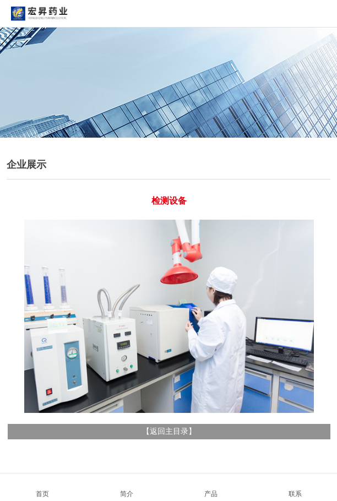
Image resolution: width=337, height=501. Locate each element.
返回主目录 (169, 431)
